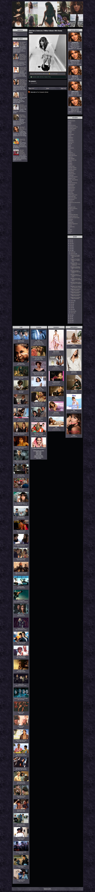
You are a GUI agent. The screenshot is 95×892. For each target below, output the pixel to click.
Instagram (32, 73)
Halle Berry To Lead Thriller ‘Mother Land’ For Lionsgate (22, 129)
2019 (71, 247)
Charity (69, 135)
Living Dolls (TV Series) (38, 433)
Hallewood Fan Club (72, 160)
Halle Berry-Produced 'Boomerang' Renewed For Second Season (22, 152)
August (72, 300)
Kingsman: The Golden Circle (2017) (21, 405)
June (72, 304)
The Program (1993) (21, 810)
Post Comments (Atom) (42, 92)
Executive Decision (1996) (21, 768)
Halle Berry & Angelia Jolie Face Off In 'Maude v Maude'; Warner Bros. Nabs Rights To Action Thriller (23, 82)
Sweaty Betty (70, 222)
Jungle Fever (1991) (21, 879)
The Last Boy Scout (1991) (21, 851)
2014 (71, 316)
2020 (71, 245)
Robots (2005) (21, 586)
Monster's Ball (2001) (21, 656)
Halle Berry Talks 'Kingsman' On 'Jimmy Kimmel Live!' (75, 264)
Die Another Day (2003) (21, 642)
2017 (71, 250)
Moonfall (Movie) (71, 184)
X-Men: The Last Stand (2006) (21, 572)
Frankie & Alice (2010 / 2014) (21, 446)
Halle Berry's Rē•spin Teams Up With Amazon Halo (22, 116)
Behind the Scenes (72, 125)
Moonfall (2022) (21, 340)
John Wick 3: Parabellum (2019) (21, 377)
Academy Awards (71, 120)
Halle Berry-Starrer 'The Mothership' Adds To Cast (22, 94)
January (72, 312)
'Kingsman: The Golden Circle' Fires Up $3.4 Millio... (75, 256)
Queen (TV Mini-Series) (38, 417)
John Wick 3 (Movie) (72, 167)
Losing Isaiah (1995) (21, 782)
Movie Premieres (71, 187)
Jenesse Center (71, 166)
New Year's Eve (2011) (21, 530)
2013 (71, 318)
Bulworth (70, 131)
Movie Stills (70, 191)
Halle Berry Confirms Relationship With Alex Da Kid (75, 271)
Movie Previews (71, 188)
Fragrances (70, 152)
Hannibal (70, 161)
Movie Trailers (71, 193)
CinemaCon (70, 137)
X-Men (69, 232)
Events (69, 145)
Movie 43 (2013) (21, 488)
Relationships (71, 210)
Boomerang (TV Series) (73, 126)
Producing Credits (71, 207)
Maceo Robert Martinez (73, 176)
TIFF (69, 228)
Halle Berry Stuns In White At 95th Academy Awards (22, 68)
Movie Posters (71, 185)
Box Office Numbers (72, 128)
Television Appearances (73, 223)
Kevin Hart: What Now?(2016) (21, 433)
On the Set (70, 201)
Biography (15, 34)
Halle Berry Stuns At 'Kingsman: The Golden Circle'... (76, 275)
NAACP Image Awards (72, 194)
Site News (70, 220)
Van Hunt (70, 231)
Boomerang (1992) (21, 837)
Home (14, 33)
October (72, 252)
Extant (69, 146)
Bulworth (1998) (21, 712)
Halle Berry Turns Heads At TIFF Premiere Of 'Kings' (76, 287)
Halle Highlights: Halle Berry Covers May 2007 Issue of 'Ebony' (22, 44)
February (73, 311)
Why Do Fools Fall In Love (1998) (21, 698)
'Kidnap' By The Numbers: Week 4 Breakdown (76, 298)
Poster (69, 205)
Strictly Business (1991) (21, 865)
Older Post (63, 88)
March (72, 309)
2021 (71, 243)
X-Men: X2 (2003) (21, 628)
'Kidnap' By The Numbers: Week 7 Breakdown (76, 290)
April (72, 307)
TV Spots (70, 229)
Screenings (70, 219)
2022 (71, 241)
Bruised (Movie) (71, 129)
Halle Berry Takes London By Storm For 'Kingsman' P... (76, 283)
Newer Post (31, 88)
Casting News (71, 134)
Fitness (69, 151)
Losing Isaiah (71, 175)
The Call (70, 225)
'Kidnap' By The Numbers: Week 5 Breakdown (76, 295)
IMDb (75, 48)
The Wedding (38, 387)
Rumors (69, 213)
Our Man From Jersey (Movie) (74, 202)
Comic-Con (70, 139)
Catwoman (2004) (21, 600)
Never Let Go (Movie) (72, 198)
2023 (71, 240)
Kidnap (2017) (21, 419)
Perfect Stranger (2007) (21, 558)
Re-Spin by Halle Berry (72, 208)
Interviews (70, 164)
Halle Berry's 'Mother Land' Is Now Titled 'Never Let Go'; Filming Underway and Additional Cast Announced (19, 57)
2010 (71, 322)
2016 (71, 315)
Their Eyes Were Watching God (38, 356)
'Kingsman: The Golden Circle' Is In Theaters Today (75, 260)
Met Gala (70, 181)
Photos (49, 76)
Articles (69, 122)
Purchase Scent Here (56, 353)
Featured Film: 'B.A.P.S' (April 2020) (22, 140)
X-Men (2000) (21, 684)
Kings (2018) (21, 391)
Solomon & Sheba (38, 402)
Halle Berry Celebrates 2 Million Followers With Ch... (75, 268)
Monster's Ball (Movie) (72, 182)
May (72, 305)
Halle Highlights (71, 158)
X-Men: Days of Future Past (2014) (21, 460)
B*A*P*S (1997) (21, 726)
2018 (71, 248)
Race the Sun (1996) (21, 754)
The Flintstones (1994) (21, 796)
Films (69, 149)
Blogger (49, 888)
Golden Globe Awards (72, 155)
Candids (70, 132)
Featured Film (71, 148)
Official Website (74, 346)
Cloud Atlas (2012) (21, 502)
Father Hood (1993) (21, 824)
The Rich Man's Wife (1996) (21, 740)
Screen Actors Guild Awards (73, 217)
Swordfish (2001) (21, 670)
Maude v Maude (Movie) (73, 179)
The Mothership (71, 226)
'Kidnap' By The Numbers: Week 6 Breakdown (76, 292)
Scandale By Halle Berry (73, 214)
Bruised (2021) (21, 363)
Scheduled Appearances (73, 216)
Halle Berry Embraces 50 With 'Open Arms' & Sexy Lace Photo (23, 106)
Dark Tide (70, 143)
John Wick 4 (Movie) (72, 169)
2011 (71, 320)
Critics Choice (71, 142)
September (73, 253)
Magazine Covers (71, 178)
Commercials (70, 140)
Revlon (69, 211)
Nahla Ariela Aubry (72, 196)
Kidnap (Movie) (71, 170)
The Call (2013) (21, 474)
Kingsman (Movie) (71, 173)
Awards (69, 123)
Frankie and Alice (71, 154)
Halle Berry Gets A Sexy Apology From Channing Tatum (76, 279)
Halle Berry (42, 76)
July (72, 302)
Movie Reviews (71, 190)
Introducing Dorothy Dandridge (39, 372)
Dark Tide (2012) (21, 516)
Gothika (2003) (21, 614)
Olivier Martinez (71, 199)
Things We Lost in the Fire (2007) (21, 544)
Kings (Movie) (71, 172)
